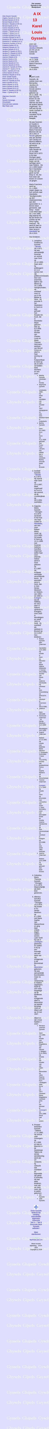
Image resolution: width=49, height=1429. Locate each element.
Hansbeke (34, 58)
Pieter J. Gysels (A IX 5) (10, 92)
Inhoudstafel (36, 1217)
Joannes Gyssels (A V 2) (10, 63)
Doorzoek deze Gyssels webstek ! (36, 1226)
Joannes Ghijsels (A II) (9, 57)
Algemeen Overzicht (36, 1219)
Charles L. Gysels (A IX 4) (10, 32)
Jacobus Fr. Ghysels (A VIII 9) (12, 53)
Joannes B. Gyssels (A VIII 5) (11, 67)
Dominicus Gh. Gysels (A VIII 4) (12, 39)
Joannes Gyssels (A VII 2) (10, 65)
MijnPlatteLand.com (36, 1240)
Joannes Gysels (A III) (9, 59)
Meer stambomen (36, 1233)
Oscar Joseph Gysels (9, 77)
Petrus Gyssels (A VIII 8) (10, 86)
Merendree (38, 967)
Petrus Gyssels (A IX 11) (10, 88)
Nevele (32, 136)
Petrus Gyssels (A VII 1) (10, 79)
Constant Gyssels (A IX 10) (11, 36)
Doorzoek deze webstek (10, 104)
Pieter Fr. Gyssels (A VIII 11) (11, 90)
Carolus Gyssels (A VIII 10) (11, 30)
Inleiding (36, 1215)
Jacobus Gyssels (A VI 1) (10, 49)
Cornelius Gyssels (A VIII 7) (11, 37)
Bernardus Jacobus (33, 47)
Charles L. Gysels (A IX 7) (10, 34)
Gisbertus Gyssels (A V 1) (10, 47)
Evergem (37, 598)
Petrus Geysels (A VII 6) (10, 84)
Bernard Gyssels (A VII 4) (10, 20)
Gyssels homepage (8, 100)
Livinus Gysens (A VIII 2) (10, 73)
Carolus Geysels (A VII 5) (10, 28)
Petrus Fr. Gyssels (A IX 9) (11, 80)
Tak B (39, 1222)
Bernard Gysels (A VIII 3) (10, 22)
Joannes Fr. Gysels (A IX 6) (11, 69)
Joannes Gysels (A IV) (9, 61)
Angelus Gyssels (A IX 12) (10, 18)
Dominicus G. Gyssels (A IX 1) (12, 41)
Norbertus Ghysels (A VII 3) (11, 75)
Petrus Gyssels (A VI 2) (10, 82)
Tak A (32, 1222)
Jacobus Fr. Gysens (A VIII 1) (11, 51)
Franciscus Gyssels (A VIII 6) (11, 43)
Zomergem (43, 1110)
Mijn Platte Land (7, 106)
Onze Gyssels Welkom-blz (36, 1212)
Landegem (38, 942)
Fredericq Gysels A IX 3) (10, 45)
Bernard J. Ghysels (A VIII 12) (12, 24)
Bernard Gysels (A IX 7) (10, 26)
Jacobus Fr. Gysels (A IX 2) (11, 55)
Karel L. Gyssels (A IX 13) (10, 71)
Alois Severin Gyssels (9, 16)
